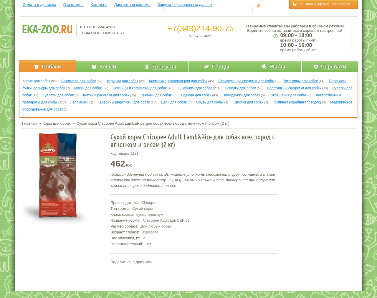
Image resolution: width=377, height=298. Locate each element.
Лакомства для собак (78, 81)
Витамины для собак (301, 81)
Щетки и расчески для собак (106, 95)
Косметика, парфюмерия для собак (178, 81)
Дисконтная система (132, 4)
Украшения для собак (288, 95)
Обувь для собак (209, 102)
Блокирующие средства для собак (246, 81)
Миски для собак (88, 88)
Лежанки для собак (155, 95)
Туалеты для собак (58, 95)
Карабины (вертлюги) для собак (123, 102)
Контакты (99, 4)
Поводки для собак (240, 88)
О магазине (73, 4)
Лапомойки (79, 102)
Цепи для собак (174, 102)
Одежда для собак (196, 95)
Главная (29, 123)
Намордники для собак (241, 95)
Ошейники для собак (195, 88)
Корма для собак (36, 81)
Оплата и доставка (39, 4)
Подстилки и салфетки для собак (294, 88)
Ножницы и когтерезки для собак (140, 88)
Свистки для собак (248, 102)
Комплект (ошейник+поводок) (296, 102)
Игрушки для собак (122, 81)
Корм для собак (56, 123)
